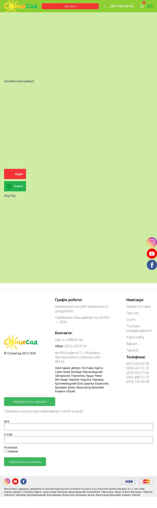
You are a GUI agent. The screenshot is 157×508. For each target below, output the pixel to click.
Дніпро (76, 368)
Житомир (61, 379)
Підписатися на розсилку (25, 462)
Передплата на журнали (29, 402)
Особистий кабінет (19, 81)
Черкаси (86, 379)
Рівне (98, 376)
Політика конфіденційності (139, 328)
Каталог (70, 6)
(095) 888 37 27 (137, 377)
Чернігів (74, 379)
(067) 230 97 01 (71, 346)
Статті (18, 186)
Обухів (70, 391)
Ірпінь (72, 387)
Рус (13, 195)
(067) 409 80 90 (137, 363)
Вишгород (83, 387)
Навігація (134, 299)
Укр (7, 195)
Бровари (61, 387)
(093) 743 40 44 (137, 381)
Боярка (60, 391)
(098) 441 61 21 (137, 368)
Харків (66, 368)
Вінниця (77, 372)
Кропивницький (66, 383)
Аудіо (19, 174)
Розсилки (10, 447)
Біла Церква (86, 383)
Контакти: (64, 332)
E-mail (8, 434)
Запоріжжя (63, 376)
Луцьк (90, 376)
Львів (67, 372)
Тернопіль (78, 376)
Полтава (87, 368)
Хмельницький (92, 372)
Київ (58, 368)
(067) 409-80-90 (118, 6)
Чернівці (97, 379)
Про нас (132, 313)
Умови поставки (138, 306)
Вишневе (97, 387)
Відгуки (131, 343)
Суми (59, 372)
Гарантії (132, 350)
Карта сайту (135, 337)
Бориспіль (102, 383)
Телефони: (136, 356)
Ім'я (6, 421)
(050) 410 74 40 (137, 372)
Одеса (98, 368)
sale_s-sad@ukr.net (69, 339)
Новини (11, 451)
